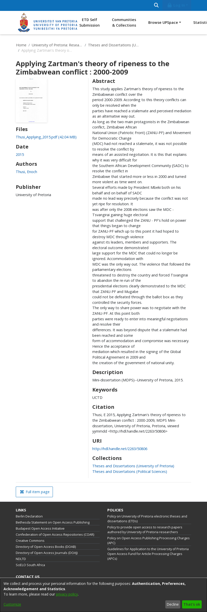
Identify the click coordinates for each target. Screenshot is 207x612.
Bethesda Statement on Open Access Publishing (53, 522)
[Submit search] (156, 5)
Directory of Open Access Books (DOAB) (46, 547)
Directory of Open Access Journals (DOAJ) (47, 553)
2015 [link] (20, 154)
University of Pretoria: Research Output (57, 45)
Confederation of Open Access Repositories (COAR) (55, 534)
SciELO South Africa (30, 565)
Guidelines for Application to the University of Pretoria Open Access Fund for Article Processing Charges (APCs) (148, 554)
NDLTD (21, 559)
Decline (173, 604)
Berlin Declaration (29, 516)
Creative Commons (30, 541)
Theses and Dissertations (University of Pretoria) (113, 45)
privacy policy (67, 594)
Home (21, 45)
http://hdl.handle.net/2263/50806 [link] (119, 448)
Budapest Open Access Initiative (40, 528)
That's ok (191, 604)
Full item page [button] (35, 491)
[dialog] (103, 595)
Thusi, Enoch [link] (26, 171)
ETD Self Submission (89, 22)
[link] (46, 137)
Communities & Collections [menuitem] (124, 22)
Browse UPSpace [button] (163, 22)
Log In (176, 5)
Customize (12, 604)
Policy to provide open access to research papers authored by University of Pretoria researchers (144, 529)
